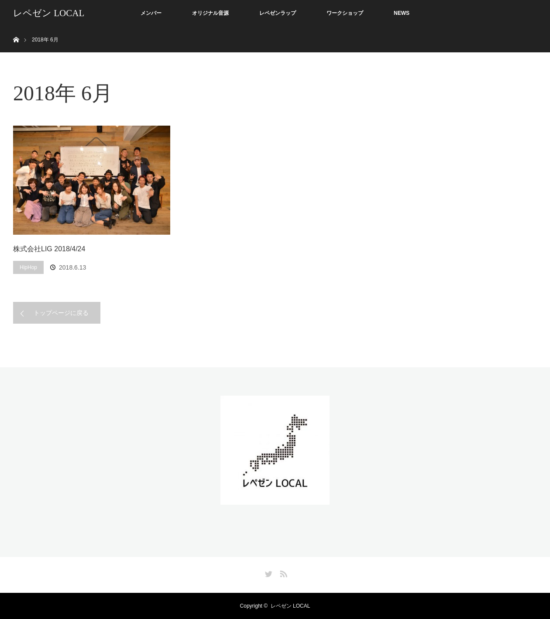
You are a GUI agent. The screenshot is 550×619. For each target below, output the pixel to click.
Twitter (267, 572)
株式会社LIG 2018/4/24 (49, 249)
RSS (282, 572)
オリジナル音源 (210, 13)
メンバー (151, 13)
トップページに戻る (61, 312)
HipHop (28, 267)
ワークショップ (345, 13)
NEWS (401, 13)
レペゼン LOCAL (48, 13)
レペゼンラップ (277, 13)
